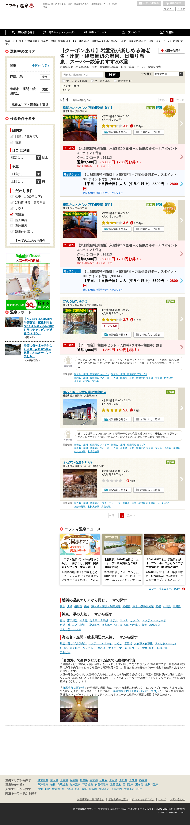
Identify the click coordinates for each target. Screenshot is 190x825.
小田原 (167, 606)
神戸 (139, 788)
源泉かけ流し (132, 624)
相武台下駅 (80, 451)
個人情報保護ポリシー (84, 809)
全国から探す (41, 65)
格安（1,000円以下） (161, 647)
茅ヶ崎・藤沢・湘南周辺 (106, 606)
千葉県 (64, 780)
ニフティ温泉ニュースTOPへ (165, 588)
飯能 (84, 788)
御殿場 (93, 788)
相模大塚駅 (93, 506)
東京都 (94, 780)
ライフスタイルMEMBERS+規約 (156, 809)
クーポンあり (103, 80)
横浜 (62, 606)
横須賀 (78, 606)
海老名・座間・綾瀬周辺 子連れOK (129, 374)
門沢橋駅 (168, 378)
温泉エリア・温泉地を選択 (30, 104)
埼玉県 (54, 780)
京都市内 (116, 788)
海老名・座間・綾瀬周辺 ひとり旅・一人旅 (96, 378)
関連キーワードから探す (21, 793)
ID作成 (181, 9)
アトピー (65, 652)
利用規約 (132, 809)
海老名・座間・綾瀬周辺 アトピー (91, 444)
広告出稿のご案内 (118, 799)
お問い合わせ (177, 799)
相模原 (127, 606)
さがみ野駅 (80, 506)
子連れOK (101, 647)
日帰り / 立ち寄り (27, 136)
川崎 (69, 606)
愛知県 (133, 780)
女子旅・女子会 (117, 647)
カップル (135, 620)
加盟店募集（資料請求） (90, 799)
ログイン (168, 9)
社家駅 (86, 381)
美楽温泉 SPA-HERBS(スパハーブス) (135, 691)
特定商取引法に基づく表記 (112, 809)
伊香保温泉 (101, 784)
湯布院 (139, 784)
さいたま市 (73, 788)
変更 (45, 76)
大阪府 (104, 780)
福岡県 (143, 780)
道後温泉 (115, 784)
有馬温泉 (62, 784)
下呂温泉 (87, 784)
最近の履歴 (174, 3)
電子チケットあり (76, 80)
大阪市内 (104, 788)
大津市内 (129, 788)
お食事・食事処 (98, 620)
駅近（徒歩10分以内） (73, 624)
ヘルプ (162, 799)
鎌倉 (86, 606)
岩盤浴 (128, 643)
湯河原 (177, 606)
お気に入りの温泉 (149, 3)
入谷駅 (167, 448)
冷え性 (84, 620)
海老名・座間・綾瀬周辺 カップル (91, 374)
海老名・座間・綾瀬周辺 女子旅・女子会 (141, 378)
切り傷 (118, 624)
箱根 (158, 606)
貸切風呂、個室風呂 (100, 624)
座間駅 (176, 448)
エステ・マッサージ (154, 620)
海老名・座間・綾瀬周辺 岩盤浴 (139, 503)
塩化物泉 (154, 624)
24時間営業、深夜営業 (30, 202)
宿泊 (62, 620)
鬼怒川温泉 (151, 784)
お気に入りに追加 (150, 132)
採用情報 (180, 809)
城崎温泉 (75, 784)
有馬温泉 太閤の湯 (74, 687)
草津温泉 (43, 784)
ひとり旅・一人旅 (70, 629)
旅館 (144, 624)
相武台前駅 (93, 451)
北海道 (113, 780)
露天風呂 (72, 620)
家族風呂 (21, 225)
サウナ (124, 620)
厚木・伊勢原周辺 (143, 606)
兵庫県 (74, 780)
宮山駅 (95, 381)
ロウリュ (134, 647)
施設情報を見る (117, 132)
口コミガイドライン (143, 799)
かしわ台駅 (163, 503)
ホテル (114, 620)
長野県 (123, 780)
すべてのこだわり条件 (30, 240)
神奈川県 (43, 780)
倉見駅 (77, 381)
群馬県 (84, 780)
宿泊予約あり (126, 80)
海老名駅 (106, 506)
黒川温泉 (128, 784)
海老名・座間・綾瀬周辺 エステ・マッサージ (97, 503)
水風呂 (64, 647)
